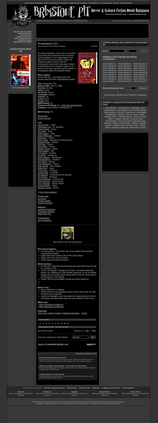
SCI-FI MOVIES (25, 35)
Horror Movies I (109, 81)
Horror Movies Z (140, 79)
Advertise (116, 3)
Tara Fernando (44, 181)
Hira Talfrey (42, 162)
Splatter (108, 125)
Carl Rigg (42, 144)
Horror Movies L (124, 68)
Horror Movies (136, 392)
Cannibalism (122, 110)
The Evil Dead (72, 388)
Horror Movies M (125, 70)
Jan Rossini (42, 177)
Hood (40, 313)
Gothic (142, 114)
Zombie (142, 127)
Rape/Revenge (139, 121)
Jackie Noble (43, 173)
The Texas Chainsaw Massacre (54, 388)
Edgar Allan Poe (44, 214)
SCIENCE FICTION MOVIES (60, 21)
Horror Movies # (140, 81)
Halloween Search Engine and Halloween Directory (74, 394)
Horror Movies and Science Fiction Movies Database (135, 394)
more (84, 313)
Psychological (111, 121)
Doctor (51, 313)
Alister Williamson (45, 136)
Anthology (135, 108)
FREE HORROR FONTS (22, 38)
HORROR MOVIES (42, 21)
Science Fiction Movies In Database (55, 3)
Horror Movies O (125, 75)
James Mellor (43, 151)
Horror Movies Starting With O (59, 107)
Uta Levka (42, 131)
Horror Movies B (109, 66)
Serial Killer (125, 123)
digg (87, 331)
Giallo (135, 114)
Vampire (115, 127)
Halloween (95, 388)
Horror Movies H (109, 79)
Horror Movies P (124, 77)
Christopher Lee (44, 127)
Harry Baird (42, 147)
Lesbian (117, 119)
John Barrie (42, 153)
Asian (143, 108)
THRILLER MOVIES (24, 37)
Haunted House (125, 117)
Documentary (109, 112)
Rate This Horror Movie (71, 105)
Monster (126, 119)
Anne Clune (43, 170)
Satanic (116, 123)
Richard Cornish (44, 188)
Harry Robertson (44, 220)
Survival (129, 125)
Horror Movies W (140, 72)
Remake (107, 123)
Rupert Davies (44, 129)
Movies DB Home (126, 3)
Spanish (143, 123)
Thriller (143, 125)
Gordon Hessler (44, 118)
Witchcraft (134, 127)
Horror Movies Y (140, 77)
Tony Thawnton (44, 183)
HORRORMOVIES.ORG (141, 21)
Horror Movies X (140, 75)
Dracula (120, 112)
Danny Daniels (44, 157)
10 (67, 323)
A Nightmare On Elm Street (111, 388)
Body (45, 313)
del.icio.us (79, 331)
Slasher (135, 123)
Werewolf (124, 127)
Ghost (129, 114)
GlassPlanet (117, 403)
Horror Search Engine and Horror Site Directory (21, 394)
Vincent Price (43, 125)
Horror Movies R (124, 81)
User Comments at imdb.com (51, 304)
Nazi (141, 119)
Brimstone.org (49, 402)
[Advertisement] (20, 140)
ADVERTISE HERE (24, 40)
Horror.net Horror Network (116, 402)
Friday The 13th (84, 388)
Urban (107, 127)
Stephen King (118, 125)
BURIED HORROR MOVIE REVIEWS (52, 358)
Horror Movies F (109, 75)
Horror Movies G (109, 77)
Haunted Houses (104, 392)
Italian (110, 119)
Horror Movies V (140, 70)
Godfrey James (44, 149)
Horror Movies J (124, 64)
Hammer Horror (110, 117)
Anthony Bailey (44, 186)
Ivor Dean (42, 155)
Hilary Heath (43, 140)
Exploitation (142, 112)
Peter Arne (42, 138)
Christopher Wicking (46, 212)
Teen (136, 125)
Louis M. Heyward (45, 203)
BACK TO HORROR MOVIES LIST (53, 344)
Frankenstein (111, 114)
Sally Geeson (43, 134)
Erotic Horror (130, 112)
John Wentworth (44, 164)
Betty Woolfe (43, 166)
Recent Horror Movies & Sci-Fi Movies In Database (125, 95)
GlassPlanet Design (96, 403)
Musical (134, 119)
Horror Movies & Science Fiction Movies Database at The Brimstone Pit (77, 402)
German (121, 114)
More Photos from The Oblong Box (67, 242)
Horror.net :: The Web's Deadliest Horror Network (66, 403)
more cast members (48, 192)
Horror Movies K (124, 66)
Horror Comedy (140, 117)
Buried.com (47, 392)
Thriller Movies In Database (78, 3)
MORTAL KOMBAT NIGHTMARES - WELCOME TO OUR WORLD (63, 366)
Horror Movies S (140, 64)
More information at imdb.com (51, 307)
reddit (93, 331)
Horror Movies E (109, 72)
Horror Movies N (124, 72)
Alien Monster (110, 108)
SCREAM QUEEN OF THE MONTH (51, 374)
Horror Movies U (140, 68)
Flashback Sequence (70, 313)
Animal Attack (123, 108)
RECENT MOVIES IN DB (22, 32)
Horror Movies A (109, 64)
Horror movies (40, 393)
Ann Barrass (43, 175)
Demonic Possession (137, 110)
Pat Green (42, 199)
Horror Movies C (109, 68)
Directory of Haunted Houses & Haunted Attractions (104, 394)
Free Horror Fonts (106, 3)
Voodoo (58, 313)
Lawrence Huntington (46, 209)
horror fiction (55, 393)
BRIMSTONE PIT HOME (22, 42)
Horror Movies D (109, 70)
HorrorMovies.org (38, 402)
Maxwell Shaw (44, 142)
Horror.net (21, 392)
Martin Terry (43, 168)
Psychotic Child (124, 121)
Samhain (74, 392)
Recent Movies (93, 3)
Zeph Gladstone (44, 179)
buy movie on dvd (45, 331)
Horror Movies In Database (34, 3)
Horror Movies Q (125, 79)
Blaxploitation (109, 110)
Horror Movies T (140, 66)
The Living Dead (128, 388)
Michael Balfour (44, 160)
